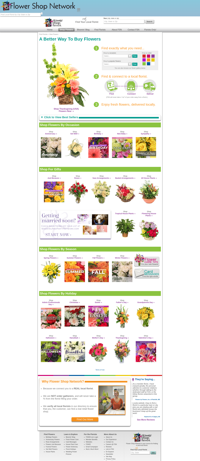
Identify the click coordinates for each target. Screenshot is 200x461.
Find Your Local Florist (138, 433)
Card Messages (71, 425)
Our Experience (111, 423)
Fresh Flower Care (72, 423)
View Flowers (53, 18)
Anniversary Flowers (53, 423)
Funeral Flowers (51, 430)
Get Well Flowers (51, 433)
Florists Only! (150, 13)
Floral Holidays (71, 433)
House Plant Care (72, 428)
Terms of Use (100, 353)
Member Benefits (91, 423)
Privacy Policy (110, 442)
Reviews (109, 430)
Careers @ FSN (111, 428)
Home (50, 13)
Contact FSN (133, 13)
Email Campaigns (92, 430)
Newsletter (109, 438)
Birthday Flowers (51, 421)
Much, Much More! (92, 433)
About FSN (117, 13)
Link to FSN (110, 433)
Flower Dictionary (72, 430)
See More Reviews (146, 403)
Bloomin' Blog (83, 13)
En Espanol (110, 435)
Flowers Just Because (53, 428)
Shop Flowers (66, 13)
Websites (89, 425)
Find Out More (85, 403)
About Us (109, 421)
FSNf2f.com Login (92, 421)
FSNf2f (88, 428)
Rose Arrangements (52, 425)
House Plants (50, 435)
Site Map (109, 440)
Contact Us (109, 425)
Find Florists (99, 13)
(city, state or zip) (111, 2)
